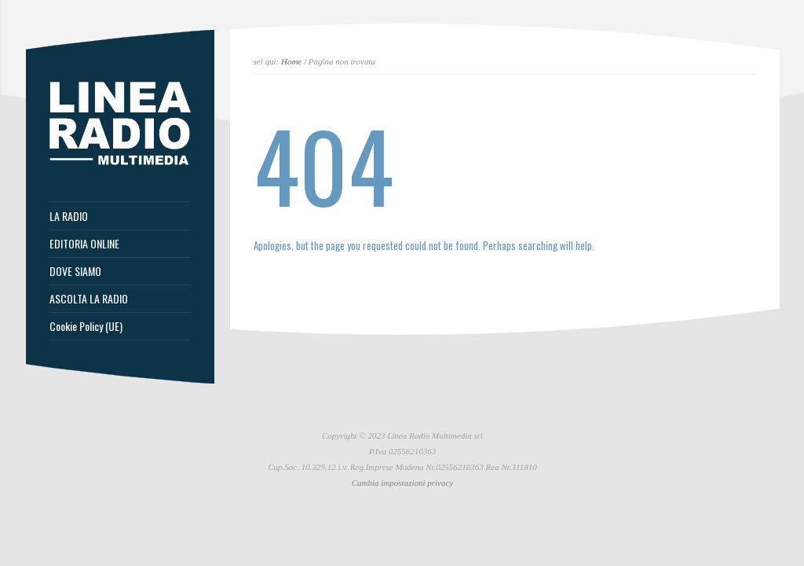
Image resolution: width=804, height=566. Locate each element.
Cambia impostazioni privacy (403, 482)
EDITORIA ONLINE (84, 243)
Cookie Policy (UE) (85, 326)
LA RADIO (68, 216)
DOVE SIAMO (75, 271)
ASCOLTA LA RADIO (88, 298)
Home (291, 61)
